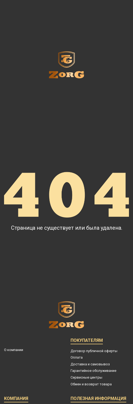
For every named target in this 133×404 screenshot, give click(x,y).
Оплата (77, 357)
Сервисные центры (86, 377)
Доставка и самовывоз (90, 364)
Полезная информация (98, 399)
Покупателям (87, 341)
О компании (13, 350)
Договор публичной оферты (94, 351)
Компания (16, 399)
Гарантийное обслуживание (93, 371)
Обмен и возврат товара (91, 384)
